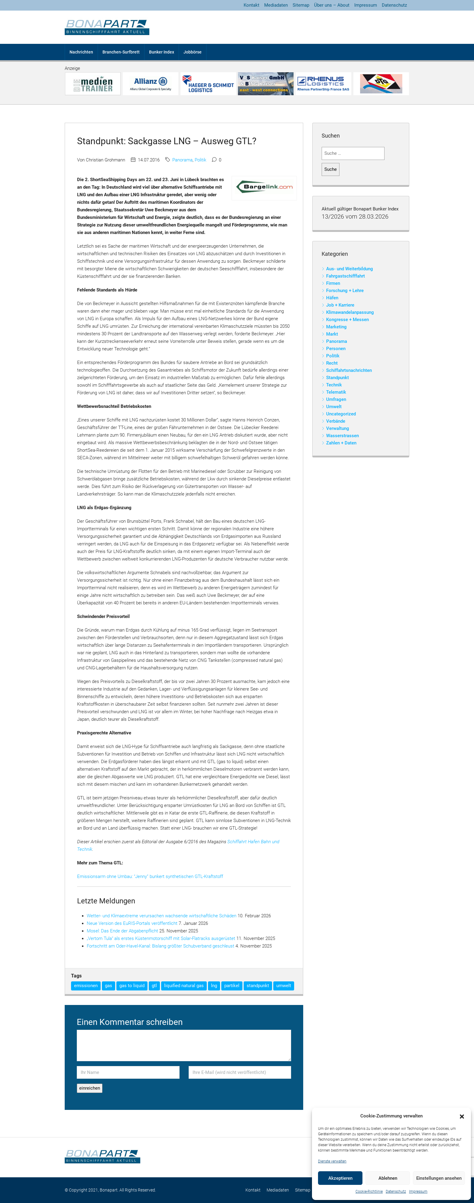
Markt (332, 334)
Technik (334, 385)
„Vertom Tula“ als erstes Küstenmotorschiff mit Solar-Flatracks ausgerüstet (161, 938)
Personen (336, 348)
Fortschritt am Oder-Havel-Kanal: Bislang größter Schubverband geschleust (160, 946)
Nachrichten (81, 52)
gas (108, 985)
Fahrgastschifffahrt (345, 276)
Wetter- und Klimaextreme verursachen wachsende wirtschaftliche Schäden (161, 916)
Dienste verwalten (332, 1161)
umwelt (283, 985)
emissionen (86, 985)
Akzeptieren (340, 1178)
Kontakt (251, 5)
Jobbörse (192, 52)
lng (214, 985)
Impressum (418, 1191)
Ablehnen (387, 1178)
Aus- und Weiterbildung (349, 268)
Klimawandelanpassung (350, 312)
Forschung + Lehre (345, 290)
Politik (200, 160)
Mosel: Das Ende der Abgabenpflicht (122, 931)
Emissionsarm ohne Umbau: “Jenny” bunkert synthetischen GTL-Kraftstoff (150, 876)
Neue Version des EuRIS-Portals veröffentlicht (132, 923)
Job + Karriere (340, 305)
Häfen (332, 298)
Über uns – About (331, 5)
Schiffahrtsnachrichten (349, 370)
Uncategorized (341, 414)
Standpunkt (337, 377)
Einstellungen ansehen (439, 1178)
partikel (231, 985)
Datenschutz (396, 1191)
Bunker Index (161, 52)
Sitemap (301, 5)
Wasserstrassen (342, 435)
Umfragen (336, 399)
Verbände (335, 421)
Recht (332, 363)
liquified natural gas (184, 985)
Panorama (182, 160)
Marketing (336, 327)
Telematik (336, 392)
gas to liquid (131, 985)
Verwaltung (337, 428)
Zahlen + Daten (341, 443)
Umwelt (334, 406)
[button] (462, 1116)
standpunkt (258, 985)
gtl (154, 985)
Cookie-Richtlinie (369, 1191)
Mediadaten (276, 5)
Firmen (333, 283)
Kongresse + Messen (347, 319)
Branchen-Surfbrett (121, 52)
